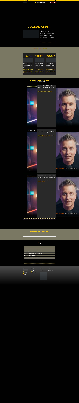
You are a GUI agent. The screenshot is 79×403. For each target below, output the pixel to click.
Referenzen (38, 2)
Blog (44, 2)
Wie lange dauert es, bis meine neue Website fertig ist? (31, 251)
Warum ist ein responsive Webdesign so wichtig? (31, 255)
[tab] (39, 247)
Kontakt (47, 2)
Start (35, 2)
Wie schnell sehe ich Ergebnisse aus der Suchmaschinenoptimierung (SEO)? (34, 253)
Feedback (41, 2)
